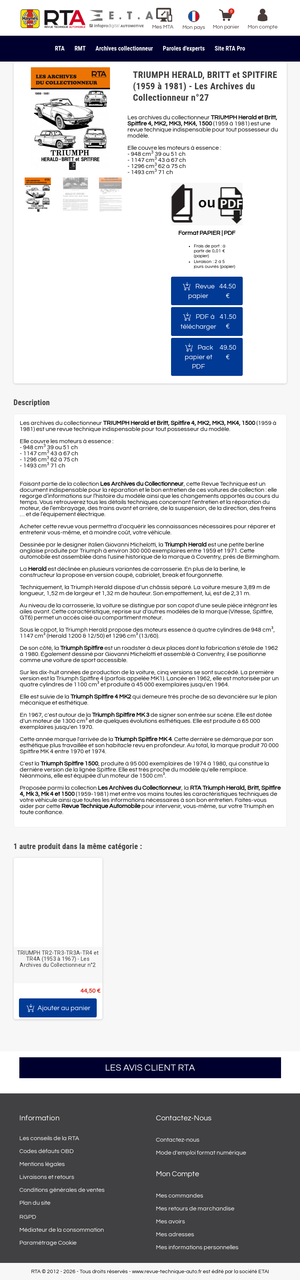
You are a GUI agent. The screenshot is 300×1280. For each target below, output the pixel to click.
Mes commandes (179, 1196)
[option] (58, 938)
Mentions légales (42, 1164)
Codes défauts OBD (46, 1151)
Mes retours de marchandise (195, 1209)
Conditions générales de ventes (62, 1190)
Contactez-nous (177, 1140)
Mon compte (177, 1174)
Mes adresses (175, 1234)
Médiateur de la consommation (61, 1230)
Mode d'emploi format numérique (201, 1153)
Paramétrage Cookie (48, 1243)
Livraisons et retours (46, 1177)
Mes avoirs (170, 1221)
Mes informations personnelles (197, 1247)
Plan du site (34, 1203)
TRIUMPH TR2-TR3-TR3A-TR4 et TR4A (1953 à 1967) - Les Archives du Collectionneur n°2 (58, 959)
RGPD (27, 1217)
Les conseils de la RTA (49, 1138)
